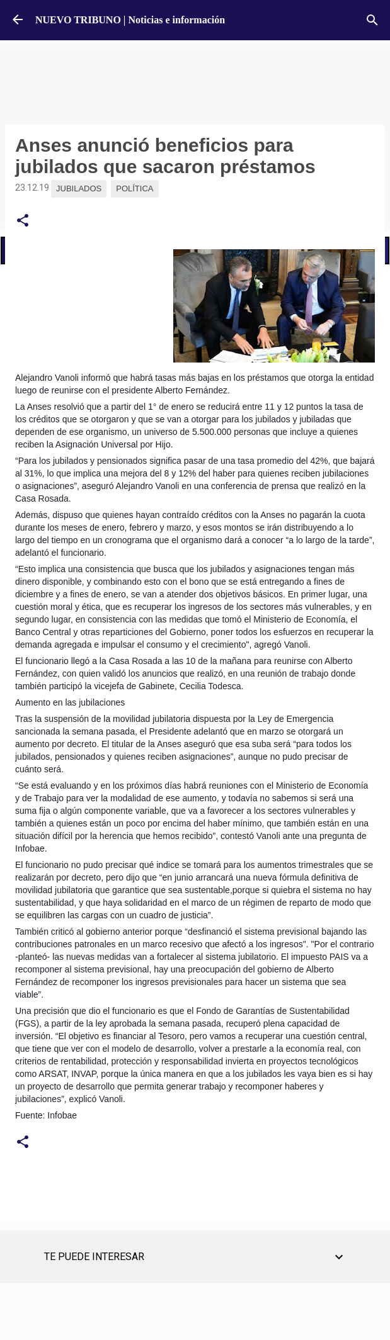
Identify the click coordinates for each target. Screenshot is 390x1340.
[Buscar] (372, 20)
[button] (22, 221)
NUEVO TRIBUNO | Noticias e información (130, 19)
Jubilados (78, 188)
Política (134, 188)
